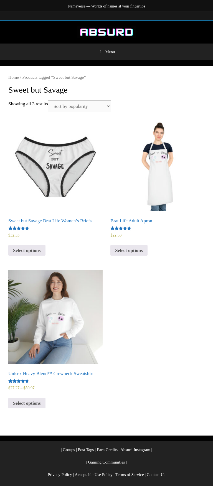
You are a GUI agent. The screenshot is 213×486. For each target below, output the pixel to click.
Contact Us (156, 474)
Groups (69, 449)
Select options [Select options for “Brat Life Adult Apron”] (129, 250)
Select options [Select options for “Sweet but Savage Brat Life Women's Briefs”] (27, 250)
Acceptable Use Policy (94, 474)
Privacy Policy (60, 474)
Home (13, 77)
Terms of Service (129, 474)
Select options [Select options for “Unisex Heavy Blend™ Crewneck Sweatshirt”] (27, 403)
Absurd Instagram (135, 449)
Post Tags (86, 449)
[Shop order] (79, 106)
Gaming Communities (106, 462)
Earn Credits (107, 449)
